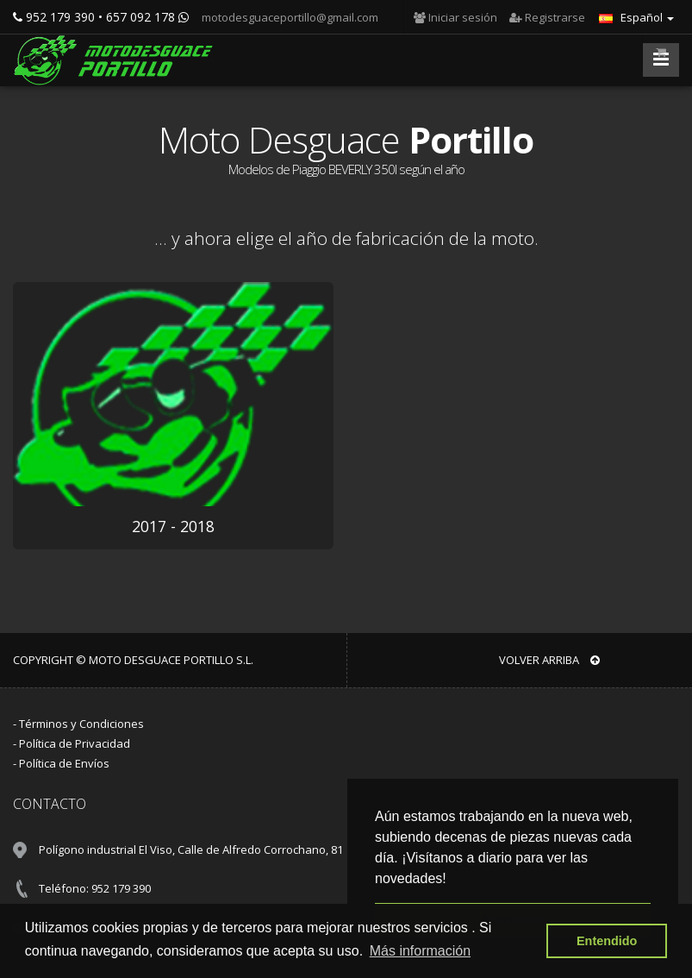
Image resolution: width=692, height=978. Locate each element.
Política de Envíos (64, 763)
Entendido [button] (607, 941)
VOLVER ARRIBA (549, 660)
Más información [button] (420, 951)
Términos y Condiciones (81, 723)
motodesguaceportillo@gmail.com (288, 17)
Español (636, 17)
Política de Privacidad (74, 743)
